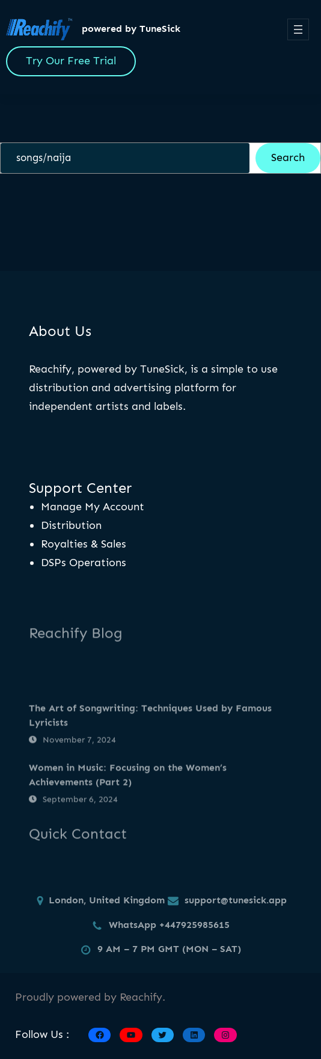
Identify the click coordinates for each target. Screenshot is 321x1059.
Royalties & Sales (83, 544)
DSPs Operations (83, 562)
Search (288, 157)
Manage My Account (92, 506)
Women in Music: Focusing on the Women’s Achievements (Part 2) (128, 802)
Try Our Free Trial (71, 60)
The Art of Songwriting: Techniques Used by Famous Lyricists (150, 743)
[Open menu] (298, 29)
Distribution (71, 525)
